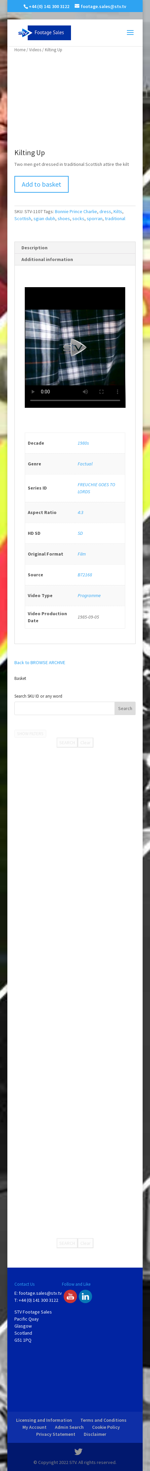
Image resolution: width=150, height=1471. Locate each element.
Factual (85, 464)
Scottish (22, 218)
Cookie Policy (106, 1427)
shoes (64, 218)
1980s (83, 443)
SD (80, 533)
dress (105, 211)
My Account (34, 1427)
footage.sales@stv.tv (40, 1293)
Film (82, 554)
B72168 (85, 575)
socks (78, 218)
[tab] (75, 248)
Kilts (118, 211)
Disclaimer (95, 1434)
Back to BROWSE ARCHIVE (39, 662)
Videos (35, 50)
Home (19, 50)
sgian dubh (44, 218)
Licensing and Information (44, 1420)
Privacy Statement (55, 1434)
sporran (94, 218)
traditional (115, 218)
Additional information (47, 259)
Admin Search (69, 1427)
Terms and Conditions (103, 1420)
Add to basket (41, 184)
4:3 (80, 512)
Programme (89, 595)
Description (34, 248)
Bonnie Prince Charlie (76, 211)
